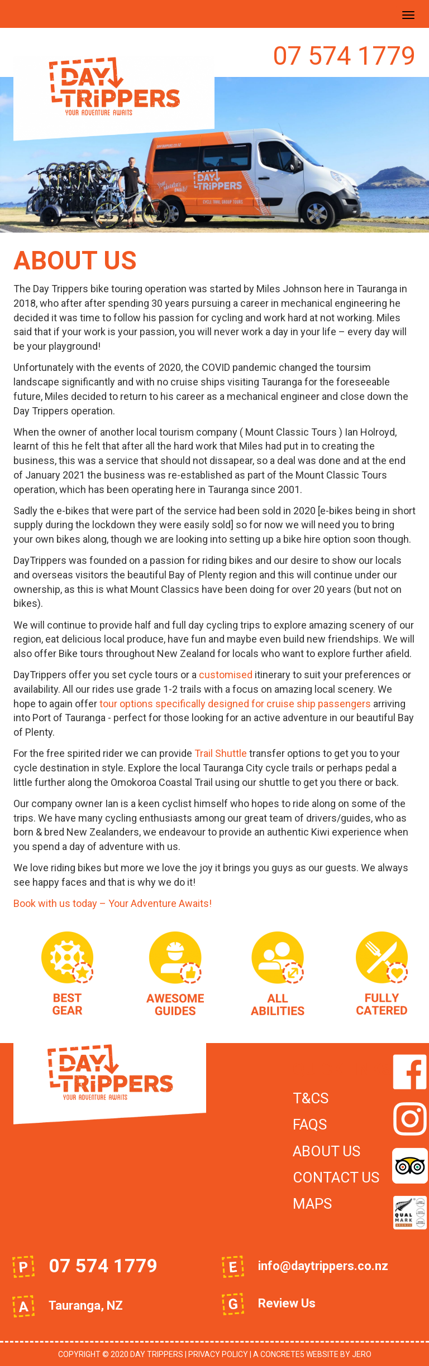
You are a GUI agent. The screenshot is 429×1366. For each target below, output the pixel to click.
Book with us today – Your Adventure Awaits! (112, 903)
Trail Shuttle (220, 753)
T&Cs (310, 1098)
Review (278, 1303)
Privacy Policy (218, 1354)
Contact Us (336, 1177)
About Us (326, 1151)
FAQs (310, 1124)
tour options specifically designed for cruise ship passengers (235, 703)
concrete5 (282, 1354)
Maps (312, 1203)
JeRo (361, 1354)
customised (225, 674)
